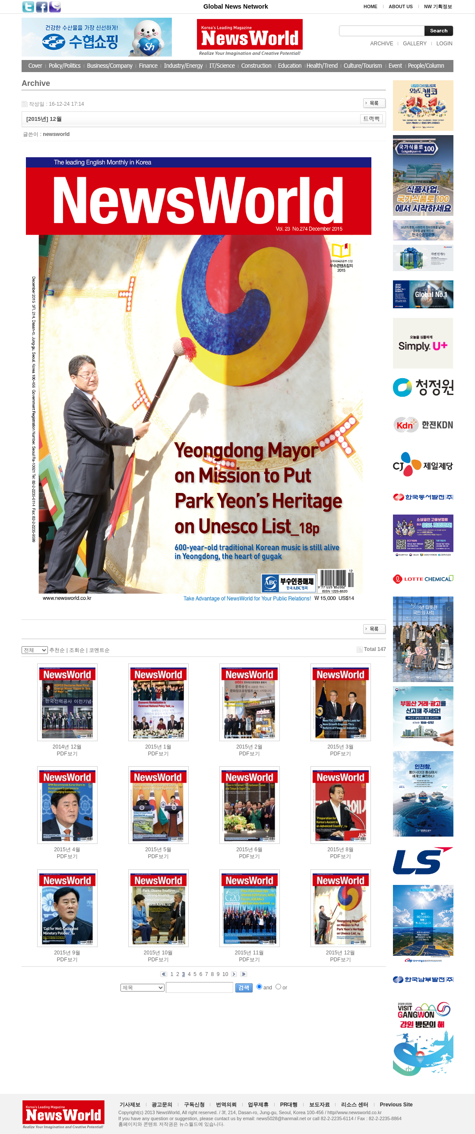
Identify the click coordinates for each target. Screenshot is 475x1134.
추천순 (57, 650)
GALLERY (415, 44)
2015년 (153, 747)
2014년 (61, 747)
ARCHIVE (381, 44)
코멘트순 (99, 650)
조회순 (77, 650)
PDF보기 (67, 754)
